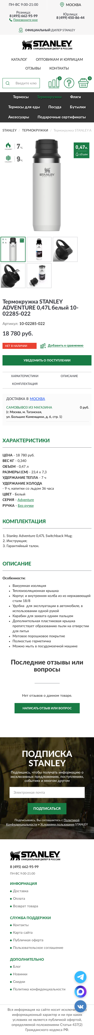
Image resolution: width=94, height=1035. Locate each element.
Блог (17, 967)
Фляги (75, 97)
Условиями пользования (57, 824)
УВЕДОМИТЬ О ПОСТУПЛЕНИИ (47, 360)
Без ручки (26, 506)
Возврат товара (25, 906)
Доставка (20, 891)
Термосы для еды (24, 107)
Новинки (20, 974)
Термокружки (49, 97)
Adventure (26, 500)
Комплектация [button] (25, 383)
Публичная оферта (28, 940)
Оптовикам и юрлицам (59, 59)
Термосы (21, 97)
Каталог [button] (19, 59)
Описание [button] (69, 376)
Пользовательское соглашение (38, 948)
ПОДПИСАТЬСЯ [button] (47, 809)
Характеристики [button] (24, 376)
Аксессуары (18, 117)
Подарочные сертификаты (62, 117)
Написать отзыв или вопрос (47, 708)
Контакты (59, 68)
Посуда (54, 107)
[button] (23, 19)
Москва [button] (37, 399)
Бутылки (78, 107)
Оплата (19, 898)
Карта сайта (23, 932)
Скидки (19, 982)
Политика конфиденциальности (39, 989)
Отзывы (33, 68)
